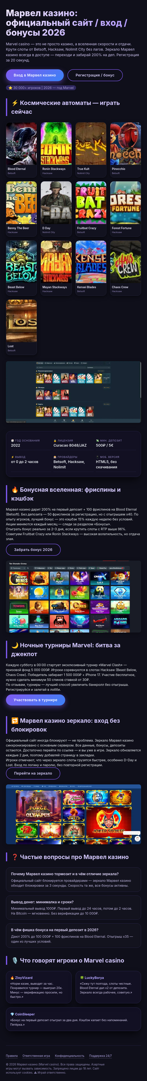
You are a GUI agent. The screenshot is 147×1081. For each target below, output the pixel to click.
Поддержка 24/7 (100, 1055)
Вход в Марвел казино (35, 75)
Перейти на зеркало (33, 773)
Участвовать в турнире (35, 700)
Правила (12, 1055)
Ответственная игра (36, 1055)
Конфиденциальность (69, 1055)
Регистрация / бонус (95, 75)
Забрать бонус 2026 (33, 549)
